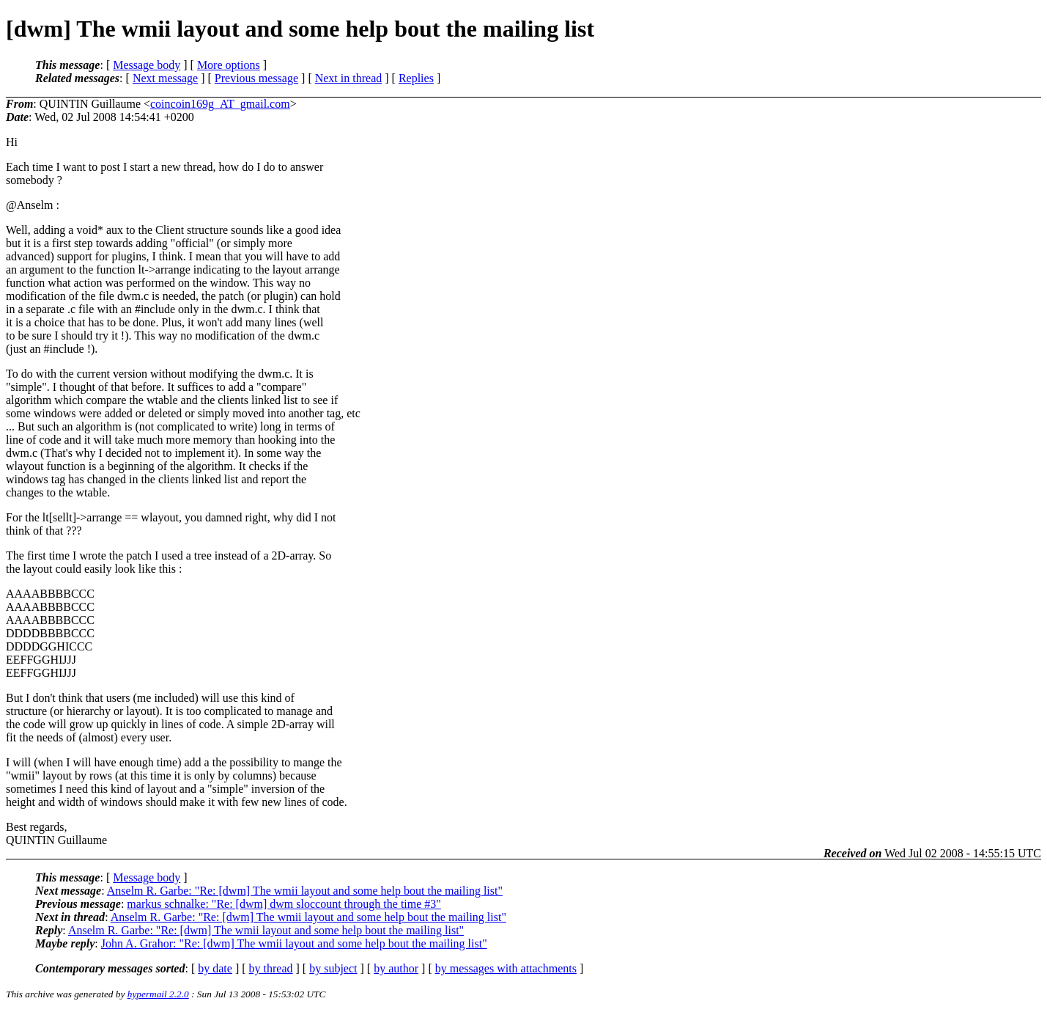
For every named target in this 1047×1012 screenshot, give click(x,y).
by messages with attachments (506, 968)
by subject (333, 968)
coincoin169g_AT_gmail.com (220, 104)
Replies (416, 78)
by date (215, 968)
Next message (165, 78)
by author (396, 968)
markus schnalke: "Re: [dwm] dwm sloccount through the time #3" (284, 904)
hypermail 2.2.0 (158, 994)
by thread (271, 968)
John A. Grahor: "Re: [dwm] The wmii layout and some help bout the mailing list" (294, 943)
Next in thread (348, 78)
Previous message (256, 78)
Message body (146, 65)
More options (228, 65)
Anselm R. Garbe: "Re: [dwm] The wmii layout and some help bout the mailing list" (305, 890)
